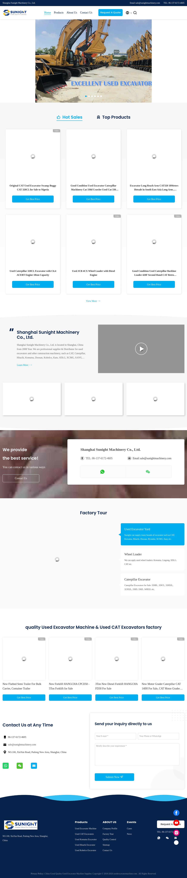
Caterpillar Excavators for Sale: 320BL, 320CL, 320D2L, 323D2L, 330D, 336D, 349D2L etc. (148, 587)
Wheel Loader (133, 554)
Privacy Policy (37, 874)
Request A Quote (110, 12)
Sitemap (106, 845)
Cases (129, 828)
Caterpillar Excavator (137, 579)
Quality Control (109, 839)
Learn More (24, 365)
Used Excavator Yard (137, 529)
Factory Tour (108, 834)
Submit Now (114, 777)
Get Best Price (33, 199)
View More (93, 301)
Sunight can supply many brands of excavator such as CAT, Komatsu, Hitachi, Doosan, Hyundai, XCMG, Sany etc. (149, 537)
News (129, 834)
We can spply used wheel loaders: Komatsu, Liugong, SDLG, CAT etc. (150, 562)
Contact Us (86, 12)
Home (47, 12)
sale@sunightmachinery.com (22, 744)
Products (58, 12)
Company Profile (110, 828)
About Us (72, 12)
